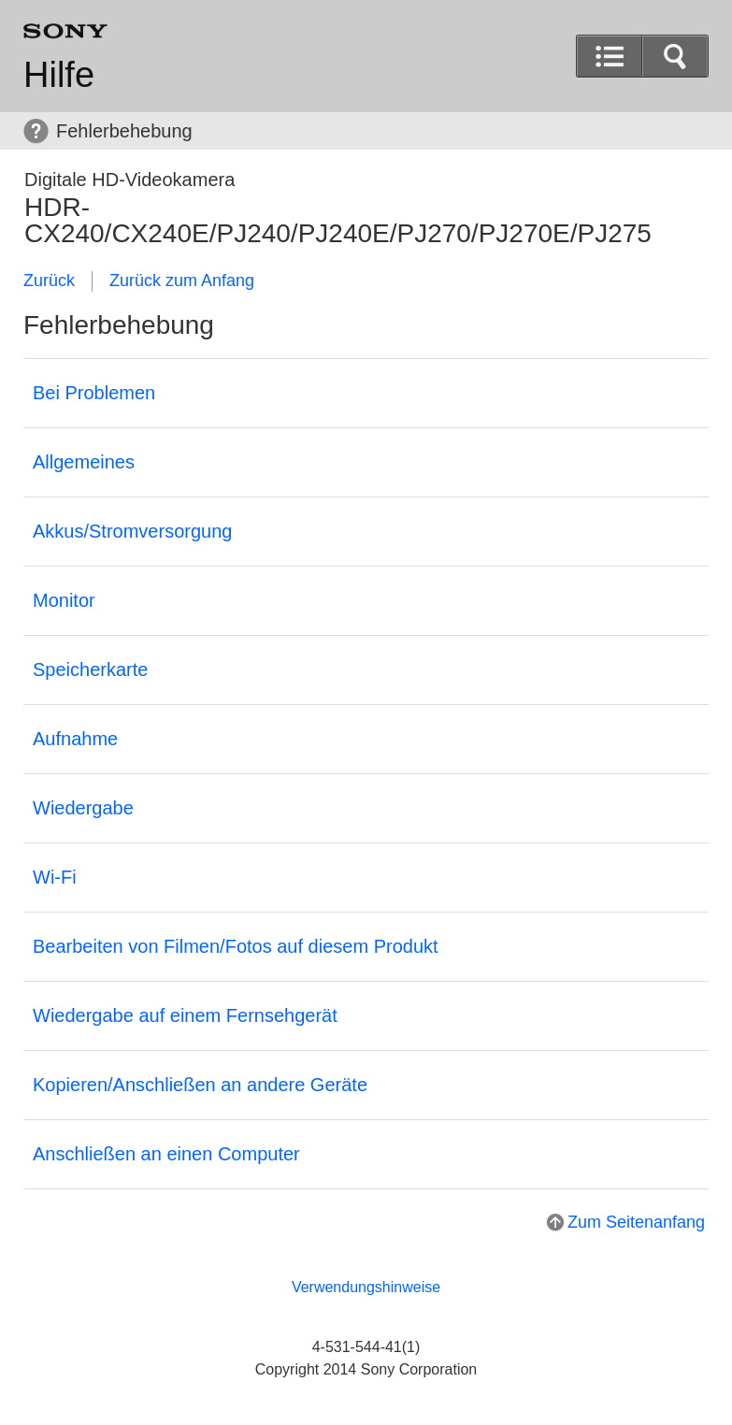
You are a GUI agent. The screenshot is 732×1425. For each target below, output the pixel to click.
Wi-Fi (55, 877)
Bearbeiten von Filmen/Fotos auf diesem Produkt (235, 946)
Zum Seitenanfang (636, 1222)
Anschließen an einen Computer (166, 1154)
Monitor (64, 600)
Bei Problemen (94, 392)
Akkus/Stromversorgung (132, 531)
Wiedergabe (83, 808)
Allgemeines (84, 462)
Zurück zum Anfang (181, 280)
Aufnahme (75, 738)
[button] (675, 56)
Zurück (49, 280)
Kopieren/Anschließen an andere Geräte (200, 1084)
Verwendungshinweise (366, 1287)
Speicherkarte (90, 669)
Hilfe (58, 75)
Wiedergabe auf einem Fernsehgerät (185, 1015)
